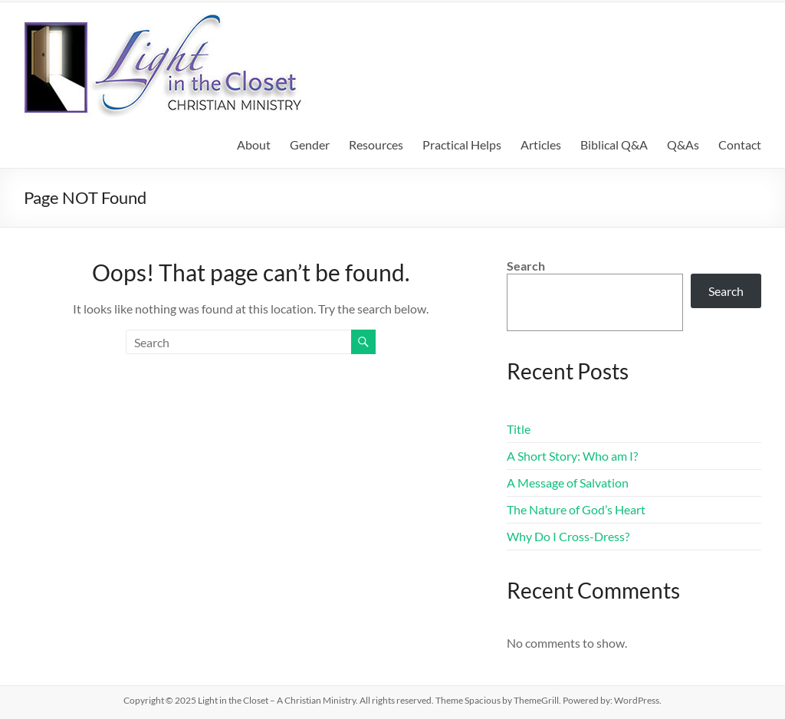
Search (526, 265)
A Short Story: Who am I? (572, 455)
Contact (739, 144)
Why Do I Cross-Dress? (568, 536)
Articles (541, 144)
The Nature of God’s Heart (576, 509)
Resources (376, 144)
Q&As (683, 144)
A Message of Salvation (568, 482)
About (254, 144)
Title (518, 429)
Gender (310, 144)
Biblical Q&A (614, 144)
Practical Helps (461, 144)
